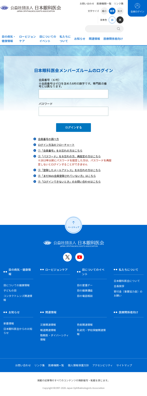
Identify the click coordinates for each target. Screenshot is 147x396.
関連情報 (94, 38)
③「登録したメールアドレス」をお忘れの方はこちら (69, 170)
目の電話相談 (85, 296)
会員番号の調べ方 (48, 139)
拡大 (120, 11)
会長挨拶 (119, 286)
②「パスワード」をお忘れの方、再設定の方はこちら (69, 156)
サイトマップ (124, 365)
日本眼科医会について (127, 281)
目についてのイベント (47, 38)
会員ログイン (137, 11)
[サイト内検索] (102, 28)
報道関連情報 (48, 330)
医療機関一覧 (104, 3)
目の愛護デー (85, 285)
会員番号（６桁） (73, 83)
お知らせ (79, 38)
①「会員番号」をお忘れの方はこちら (60, 150)
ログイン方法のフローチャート (56, 145)
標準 (112, 11)
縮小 (104, 11)
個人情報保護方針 (78, 365)
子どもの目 (10, 290)
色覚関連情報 (85, 324)
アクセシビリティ (102, 365)
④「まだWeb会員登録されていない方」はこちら (67, 176)
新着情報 (8, 323)
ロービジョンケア (27, 38)
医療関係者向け (113, 38)
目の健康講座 (85, 290)
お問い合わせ (87, 3)
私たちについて (65, 38)
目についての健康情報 (16, 285)
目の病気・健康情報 (9, 38)
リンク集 (118, 3)
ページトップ (73, 227)
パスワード (46, 103)
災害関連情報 (48, 324)
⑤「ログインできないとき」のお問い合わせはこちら (69, 181)
